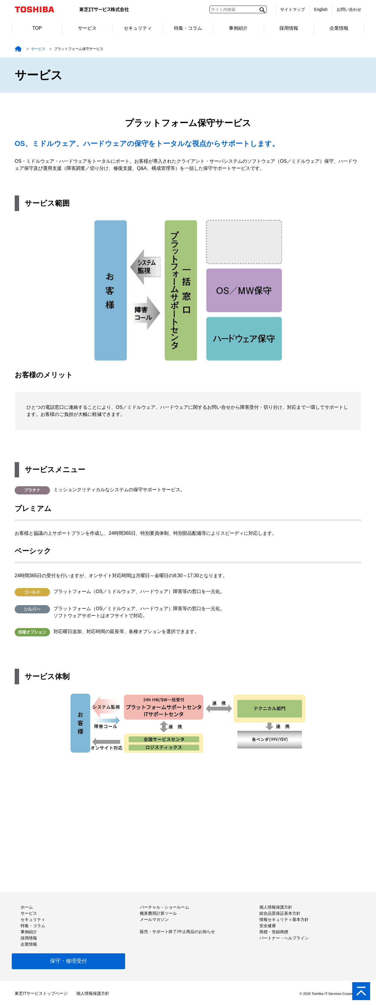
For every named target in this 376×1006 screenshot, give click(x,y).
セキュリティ (138, 28)
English (321, 9)
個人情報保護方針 (275, 907)
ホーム (27, 907)
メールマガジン (154, 919)
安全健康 (267, 925)
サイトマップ (292, 9)
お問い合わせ (349, 9)
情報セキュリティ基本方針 (284, 919)
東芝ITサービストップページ (41, 993)
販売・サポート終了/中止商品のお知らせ (177, 931)
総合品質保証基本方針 (280, 913)
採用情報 (288, 28)
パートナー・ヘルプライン (284, 938)
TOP (37, 28)
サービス (87, 28)
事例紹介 (238, 28)
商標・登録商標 (273, 931)
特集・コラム (188, 28)
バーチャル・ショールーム (164, 907)
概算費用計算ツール (158, 913)
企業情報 (339, 28)
